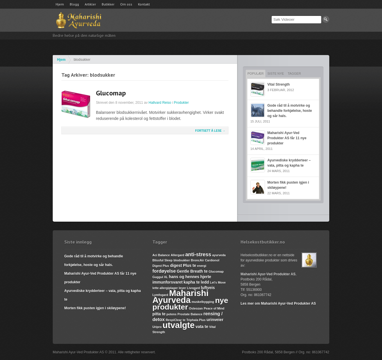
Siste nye (275, 73)
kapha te (192, 282)
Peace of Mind (214, 308)
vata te (202, 326)
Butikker (108, 4)
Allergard (177, 255)
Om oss (126, 4)
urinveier (215, 319)
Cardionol (212, 260)
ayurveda (219, 255)
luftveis (208, 287)
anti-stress (198, 254)
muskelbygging (203, 302)
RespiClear (174, 320)
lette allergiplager (165, 288)
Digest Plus (160, 265)
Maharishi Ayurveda (180, 296)
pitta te (158, 314)
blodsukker (181, 260)
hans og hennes (184, 276)
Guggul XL (160, 277)
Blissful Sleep (162, 260)
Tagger (294, 73)
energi (201, 265)
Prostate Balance (189, 314)
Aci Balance (161, 255)
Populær (255, 73)
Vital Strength (278, 84)
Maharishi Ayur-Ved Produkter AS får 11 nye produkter (287, 138)
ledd (205, 282)
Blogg (74, 4)
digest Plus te (183, 265)
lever (182, 288)
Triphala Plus (195, 320)
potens (172, 314)
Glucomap (111, 92)
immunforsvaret (167, 282)
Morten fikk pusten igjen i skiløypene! (95, 308)
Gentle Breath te (192, 271)
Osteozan (196, 308)
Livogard (193, 288)
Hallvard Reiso (160, 103)
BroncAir (197, 260)
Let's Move (218, 282)
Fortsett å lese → (210, 130)
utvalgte (178, 325)
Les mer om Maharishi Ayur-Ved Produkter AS (278, 303)
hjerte (205, 276)
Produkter (181, 103)
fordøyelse (164, 271)
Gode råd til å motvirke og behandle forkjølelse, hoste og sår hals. (289, 110)
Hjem (60, 4)
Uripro (157, 327)
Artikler (90, 4)
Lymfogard (160, 295)
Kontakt (144, 4)
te (184, 320)
